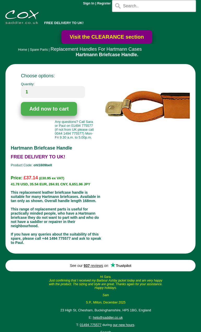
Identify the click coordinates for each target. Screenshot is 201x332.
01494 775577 (91, 325)
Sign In (88, 3)
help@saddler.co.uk (108, 317)
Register (104, 3)
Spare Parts (39, 49)
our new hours (123, 325)
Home (22, 49)
